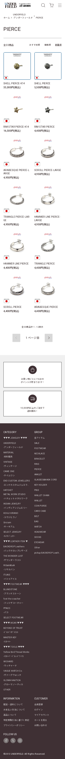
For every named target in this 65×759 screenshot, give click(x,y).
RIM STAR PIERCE (44, 126)
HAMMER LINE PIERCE (16, 263)
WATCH (38, 527)
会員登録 (38, 704)
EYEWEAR (39, 542)
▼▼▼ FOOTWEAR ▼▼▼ (16, 584)
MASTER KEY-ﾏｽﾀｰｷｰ (9, 639)
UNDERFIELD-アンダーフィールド (13, 445)
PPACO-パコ (6, 610)
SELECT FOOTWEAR (13, 617)
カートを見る (40, 720)
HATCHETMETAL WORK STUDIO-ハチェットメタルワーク (15, 494)
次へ (49, 338)
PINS (36, 490)
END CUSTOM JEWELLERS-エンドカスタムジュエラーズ (17, 483)
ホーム (6, 18)
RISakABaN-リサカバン (9, 567)
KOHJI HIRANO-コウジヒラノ (10, 515)
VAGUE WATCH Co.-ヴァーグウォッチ (12, 673)
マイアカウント (41, 715)
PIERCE (39, 18)
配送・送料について (13, 704)
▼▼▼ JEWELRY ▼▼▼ (15, 438)
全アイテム (39, 438)
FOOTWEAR (40, 448)
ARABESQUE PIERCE (46, 307)
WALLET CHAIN (41, 495)
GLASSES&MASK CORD (45, 479)
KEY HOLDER (40, 485)
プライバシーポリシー (14, 725)
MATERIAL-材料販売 (8, 454)
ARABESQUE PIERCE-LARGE (16, 172)
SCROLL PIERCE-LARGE (47, 170)
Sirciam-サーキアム (9, 524)
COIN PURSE (40, 506)
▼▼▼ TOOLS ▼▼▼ (13, 647)
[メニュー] (60, 5)
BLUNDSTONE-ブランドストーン (12, 591)
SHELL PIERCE (42, 83)
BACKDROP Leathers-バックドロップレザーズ (15, 548)
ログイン (38, 710)
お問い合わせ (40, 725)
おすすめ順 (34, 45)
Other (37, 547)
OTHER (7, 689)
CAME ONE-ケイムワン (9, 473)
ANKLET (38, 474)
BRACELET (39, 459)
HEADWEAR (40, 532)
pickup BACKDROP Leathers (48, 553)
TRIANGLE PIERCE (44, 263)
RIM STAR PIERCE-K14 (16, 126)
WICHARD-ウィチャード (10, 663)
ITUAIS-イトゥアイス (10, 577)
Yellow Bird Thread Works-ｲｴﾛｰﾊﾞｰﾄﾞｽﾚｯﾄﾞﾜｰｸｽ (16, 654)
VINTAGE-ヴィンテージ (10, 464)
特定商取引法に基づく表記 (16, 720)
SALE (36, 443)
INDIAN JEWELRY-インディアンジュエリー (15, 506)
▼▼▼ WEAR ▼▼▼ (13, 623)
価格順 (47, 45)
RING (36, 464)
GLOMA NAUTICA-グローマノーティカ (13, 682)
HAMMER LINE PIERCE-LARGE (47, 218)
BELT (36, 516)
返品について (9, 715)
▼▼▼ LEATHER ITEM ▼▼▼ (17, 541)
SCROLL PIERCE (12, 307)
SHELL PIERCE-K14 (14, 83)
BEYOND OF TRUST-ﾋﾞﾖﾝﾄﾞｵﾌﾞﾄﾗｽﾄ (13, 630)
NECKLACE (39, 453)
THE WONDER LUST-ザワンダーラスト (13, 558)
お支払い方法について (14, 710)
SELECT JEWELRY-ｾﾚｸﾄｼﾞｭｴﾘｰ (12, 534)
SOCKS (37, 537)
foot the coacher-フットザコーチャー (13, 601)
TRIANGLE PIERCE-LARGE (16, 218)
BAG (36, 521)
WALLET (38, 500)
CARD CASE (40, 511)
